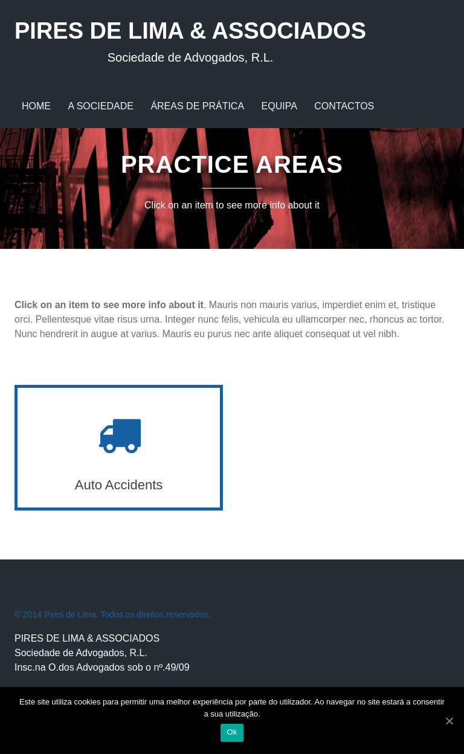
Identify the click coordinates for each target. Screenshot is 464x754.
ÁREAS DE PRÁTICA (197, 106)
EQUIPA (279, 106)
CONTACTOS (344, 106)
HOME (36, 106)
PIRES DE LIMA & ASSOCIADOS (190, 41)
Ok (232, 731)
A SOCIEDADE (100, 106)
